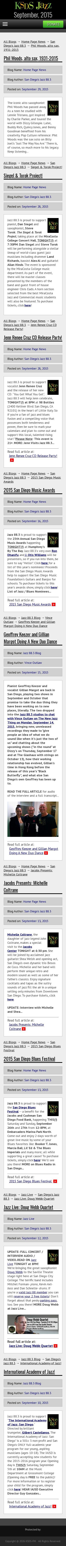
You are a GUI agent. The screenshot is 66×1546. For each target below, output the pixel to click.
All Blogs (10, 42)
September (29, 89)
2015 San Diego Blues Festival (29, 1058)
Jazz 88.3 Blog (30, 618)
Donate (53, 24)
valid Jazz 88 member (33, 1292)
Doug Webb (15, 1272)
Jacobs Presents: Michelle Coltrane (26, 1026)
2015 (45, 89)
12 (39, 1238)
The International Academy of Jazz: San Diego (27, 1422)
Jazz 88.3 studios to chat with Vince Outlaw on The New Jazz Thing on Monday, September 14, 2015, (32, 720)
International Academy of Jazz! (40, 1363)
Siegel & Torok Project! (46, 167)
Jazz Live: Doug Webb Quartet (34, 1199)
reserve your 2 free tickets (31, 1296)
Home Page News (33, 42)
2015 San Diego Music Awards (29, 489)
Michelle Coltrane (19, 934)
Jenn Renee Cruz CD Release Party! (33, 337)
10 (39, 1403)
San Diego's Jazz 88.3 (37, 79)
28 (39, 206)
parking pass (48, 1300)
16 (39, 521)
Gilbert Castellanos (35, 1432)
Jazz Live (27, 1194)
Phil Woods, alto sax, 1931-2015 (31, 58)
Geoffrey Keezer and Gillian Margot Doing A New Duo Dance (29, 624)
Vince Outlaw (33, 663)
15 (39, 672)
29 (39, 89)
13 (39, 921)
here (27, 305)
